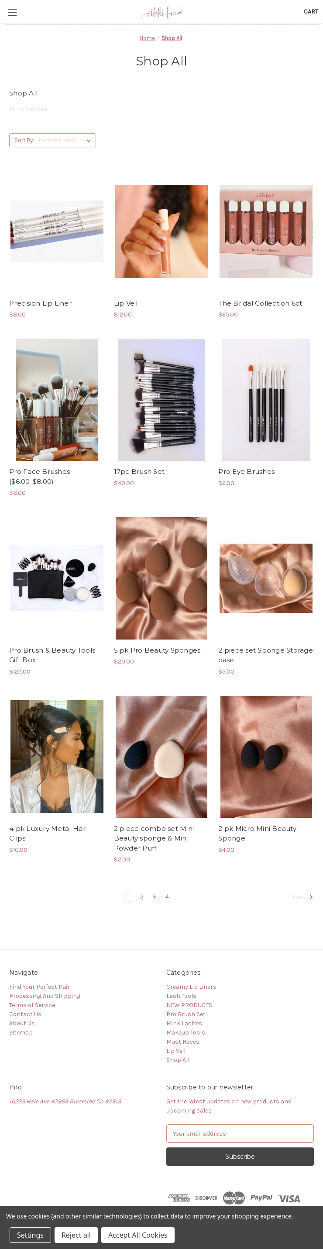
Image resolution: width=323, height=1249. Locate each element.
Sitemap (21, 1032)
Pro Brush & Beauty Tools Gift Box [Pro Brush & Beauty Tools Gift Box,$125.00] (52, 655)
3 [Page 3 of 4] (154, 896)
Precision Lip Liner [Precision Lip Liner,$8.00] (40, 303)
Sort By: (24, 140)
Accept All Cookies (138, 1235)
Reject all (76, 1235)
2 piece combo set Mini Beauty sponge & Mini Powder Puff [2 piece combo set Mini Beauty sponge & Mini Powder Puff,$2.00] (154, 838)
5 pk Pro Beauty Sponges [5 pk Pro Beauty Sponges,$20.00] (157, 650)
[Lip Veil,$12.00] (161, 231)
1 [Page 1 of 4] (128, 896)
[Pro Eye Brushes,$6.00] (266, 400)
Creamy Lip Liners (191, 986)
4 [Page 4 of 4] (167, 896)
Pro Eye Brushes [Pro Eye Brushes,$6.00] (246, 471)
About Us (22, 1023)
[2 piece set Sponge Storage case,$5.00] (266, 578)
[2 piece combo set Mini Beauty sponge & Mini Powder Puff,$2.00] (161, 757)
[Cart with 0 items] (311, 11)
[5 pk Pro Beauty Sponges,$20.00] (161, 578)
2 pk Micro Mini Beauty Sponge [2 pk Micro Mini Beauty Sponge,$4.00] (257, 833)
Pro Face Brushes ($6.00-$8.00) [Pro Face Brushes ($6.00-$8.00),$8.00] (39, 476)
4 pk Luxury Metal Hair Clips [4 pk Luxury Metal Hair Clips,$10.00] (48, 833)
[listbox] (67, 140)
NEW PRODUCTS (189, 1005)
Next (302, 897)
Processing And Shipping (44, 996)
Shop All (177, 1060)
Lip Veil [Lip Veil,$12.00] (126, 303)
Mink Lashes (28, 109)
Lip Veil (176, 1051)
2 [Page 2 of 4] (142, 896)
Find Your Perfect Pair (39, 986)
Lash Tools (181, 996)
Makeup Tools (185, 1032)
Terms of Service (32, 1005)
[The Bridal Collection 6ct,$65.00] (266, 231)
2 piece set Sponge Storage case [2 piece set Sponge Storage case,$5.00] (265, 655)
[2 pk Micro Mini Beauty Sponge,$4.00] (266, 757)
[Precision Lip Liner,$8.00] (56, 231)
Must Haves (182, 1041)
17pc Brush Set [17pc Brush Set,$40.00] (139, 471)
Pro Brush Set (186, 1014)
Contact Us (25, 1014)
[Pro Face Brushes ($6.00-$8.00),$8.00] (56, 400)
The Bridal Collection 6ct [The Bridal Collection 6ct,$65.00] (260, 303)
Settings (30, 1235)
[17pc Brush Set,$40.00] (161, 400)
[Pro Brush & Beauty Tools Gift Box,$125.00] (56, 578)
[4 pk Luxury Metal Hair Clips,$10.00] (56, 757)
